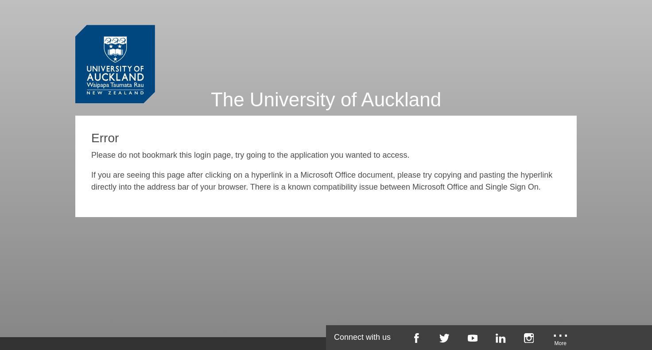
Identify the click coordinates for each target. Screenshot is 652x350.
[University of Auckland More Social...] (560, 341)
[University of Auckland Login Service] (115, 48)
